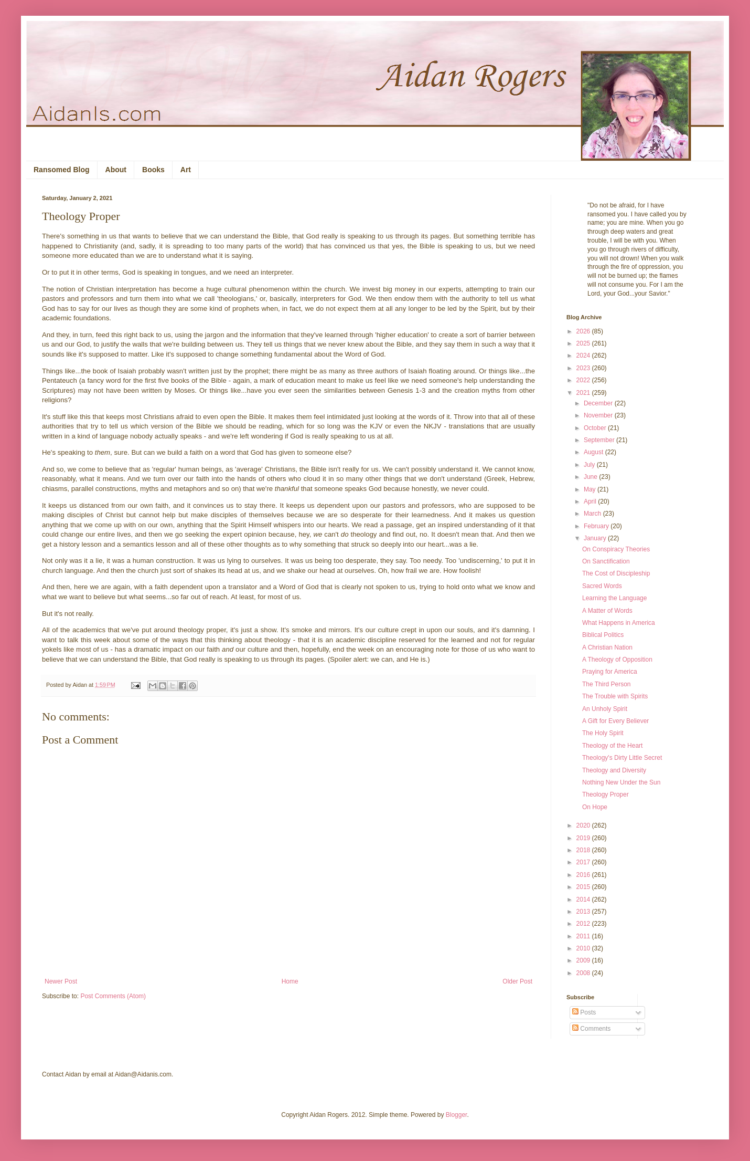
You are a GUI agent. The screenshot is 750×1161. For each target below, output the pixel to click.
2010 (584, 948)
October (596, 428)
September (600, 440)
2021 (584, 392)
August (594, 452)
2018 (584, 850)
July (590, 464)
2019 (584, 838)
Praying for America (609, 671)
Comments (591, 1028)
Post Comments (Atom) (113, 996)
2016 (584, 874)
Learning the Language (614, 598)
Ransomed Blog (62, 169)
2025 (584, 343)
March (593, 513)
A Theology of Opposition (617, 659)
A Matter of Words (607, 610)
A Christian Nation (607, 647)
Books (153, 169)
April (591, 501)
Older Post (517, 981)
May (590, 489)
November (599, 415)
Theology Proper (605, 794)
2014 (584, 899)
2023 (584, 368)
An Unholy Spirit (604, 709)
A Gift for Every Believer (615, 721)
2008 (584, 973)
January (596, 538)
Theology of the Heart (612, 745)
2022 (584, 380)
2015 (584, 887)
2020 (584, 825)
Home (290, 981)
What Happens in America (618, 622)
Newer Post (61, 981)
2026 (584, 331)
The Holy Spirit (603, 733)
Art (185, 169)
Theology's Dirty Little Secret (622, 757)
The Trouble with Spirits (615, 696)
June (591, 476)
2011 (584, 936)
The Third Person (606, 684)
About (115, 169)
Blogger (456, 1114)
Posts (584, 1012)
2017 (584, 862)
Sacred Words (602, 586)
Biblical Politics (603, 635)
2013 (584, 911)
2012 (584, 923)
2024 (584, 355)
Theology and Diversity (614, 770)
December (599, 403)
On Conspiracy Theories (616, 549)
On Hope (594, 807)
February (597, 526)
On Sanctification (606, 561)
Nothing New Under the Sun (621, 782)
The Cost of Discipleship (616, 573)
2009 (584, 960)
